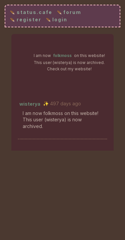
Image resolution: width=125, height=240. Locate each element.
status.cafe (34, 12)
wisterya (29, 104)
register (29, 19)
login (59, 19)
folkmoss (62, 55)
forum (72, 12)
